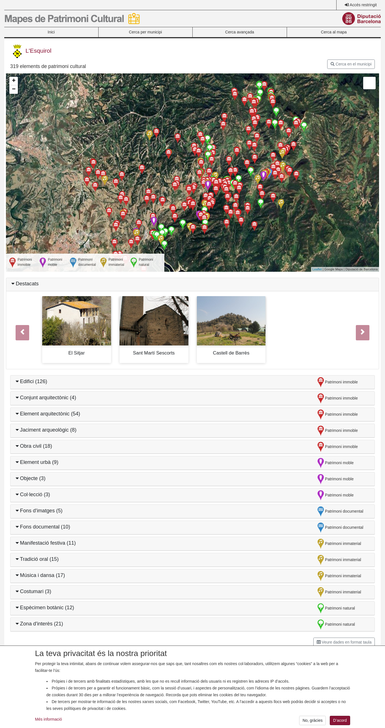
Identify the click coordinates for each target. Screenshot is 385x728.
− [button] (14, 89)
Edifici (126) (31, 381)
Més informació (48, 720)
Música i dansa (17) (40, 575)
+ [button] (14, 81)
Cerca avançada (239, 32)
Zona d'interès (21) (39, 624)
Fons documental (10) (43, 527)
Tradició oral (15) (37, 559)
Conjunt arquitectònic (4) (46, 397)
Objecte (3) (31, 478)
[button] (22, 332)
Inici (51, 32)
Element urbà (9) (37, 462)
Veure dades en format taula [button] (344, 642)
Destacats (25, 283)
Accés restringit (363, 5)
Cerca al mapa (334, 32)
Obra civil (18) (34, 446)
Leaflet (317, 269)
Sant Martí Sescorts (154, 353)
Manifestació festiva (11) (46, 543)
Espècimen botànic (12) (45, 607)
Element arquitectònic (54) (48, 414)
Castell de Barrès (231, 353)
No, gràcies (313, 722)
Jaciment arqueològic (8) (46, 430)
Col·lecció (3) (33, 494)
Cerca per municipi (145, 32)
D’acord (340, 722)
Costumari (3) (33, 591)
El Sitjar (76, 353)
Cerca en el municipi (351, 64)
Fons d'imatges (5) (39, 510)
